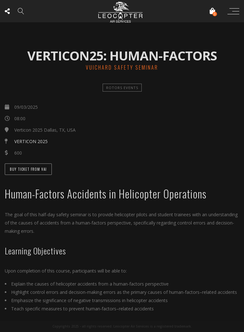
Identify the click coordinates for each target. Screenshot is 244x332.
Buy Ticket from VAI (28, 169)
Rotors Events (122, 87)
